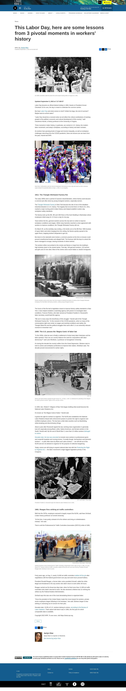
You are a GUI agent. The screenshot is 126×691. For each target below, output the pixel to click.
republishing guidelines (70, 662)
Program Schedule (75, 16)
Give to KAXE (40, 16)
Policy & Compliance (74, 676)
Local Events (60, 16)
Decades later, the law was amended (47, 441)
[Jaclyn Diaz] (38, 640)
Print (109, 53)
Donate (108, 4)
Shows (30, 16)
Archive (70, 672)
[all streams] (107, 11)
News (15, 16)
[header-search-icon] (100, 4)
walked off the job (80, 579)
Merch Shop (104, 16)
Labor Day (44, 115)
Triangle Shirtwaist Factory (46, 208)
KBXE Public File (94, 676)
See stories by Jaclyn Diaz (52, 642)
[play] (15, 12)
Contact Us (50, 676)
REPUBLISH (27, 661)
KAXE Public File (94, 672)
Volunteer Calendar (91, 16)
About (50, 16)
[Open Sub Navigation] (18, 16)
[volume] (20, 11)
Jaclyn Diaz (24, 51)
